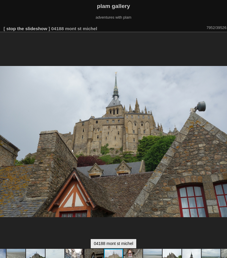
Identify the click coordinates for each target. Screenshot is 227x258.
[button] (221, 40)
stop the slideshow (26, 28)
